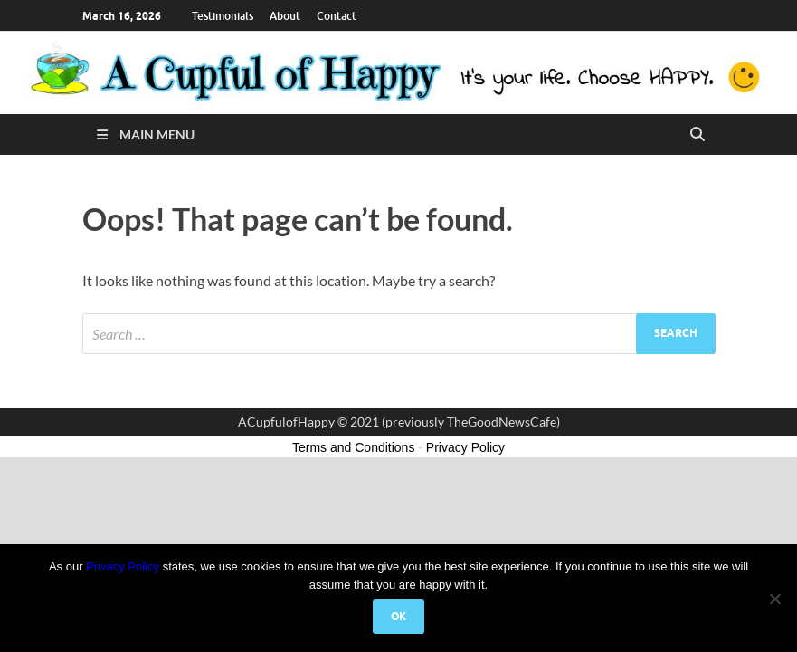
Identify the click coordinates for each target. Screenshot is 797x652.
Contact (336, 16)
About (285, 16)
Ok (398, 616)
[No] (774, 599)
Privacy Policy (122, 566)
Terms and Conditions (353, 447)
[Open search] (697, 135)
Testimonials (222, 16)
